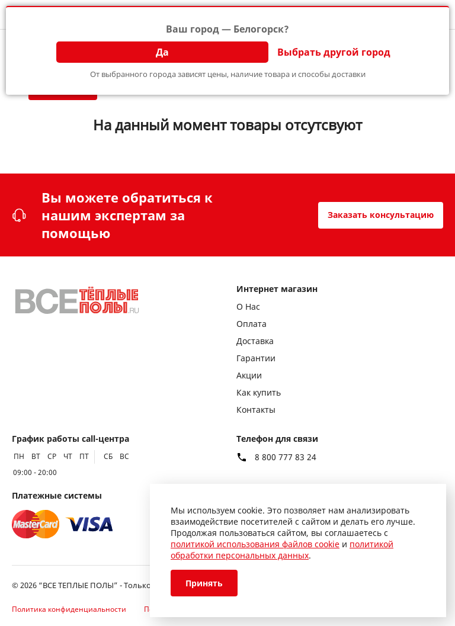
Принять (204, 583)
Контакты (255, 409)
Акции (249, 375)
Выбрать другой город (333, 52)
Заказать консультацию (381, 214)
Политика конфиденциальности (69, 609)
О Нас (248, 306)
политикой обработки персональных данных (282, 549)
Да (162, 52)
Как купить (258, 392)
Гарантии (255, 358)
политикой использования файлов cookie (255, 544)
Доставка (255, 340)
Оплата (251, 323)
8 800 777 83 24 (285, 457)
